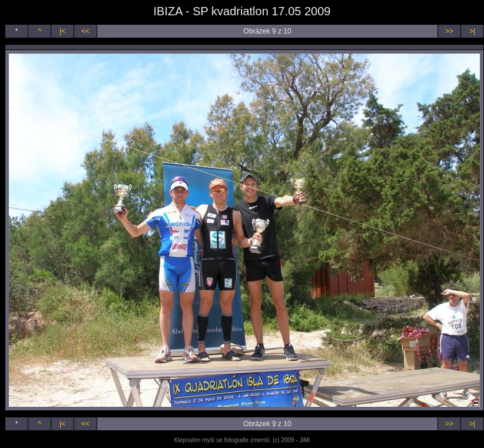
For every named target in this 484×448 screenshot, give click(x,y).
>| (472, 31)
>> (449, 31)
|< (62, 31)
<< (85, 31)
